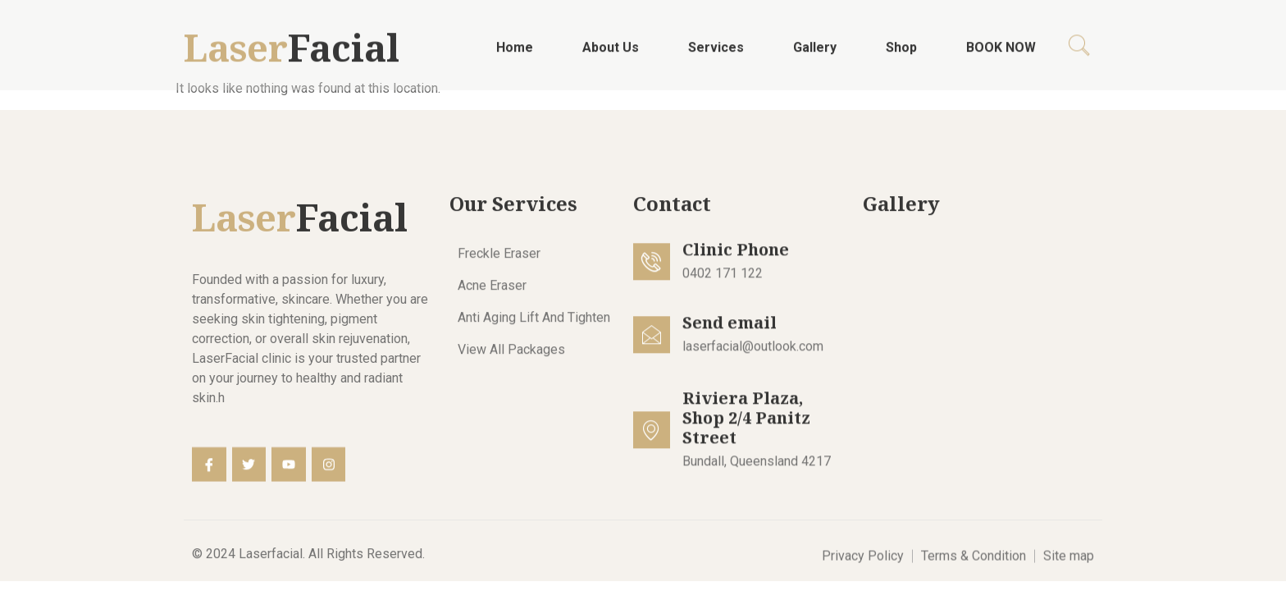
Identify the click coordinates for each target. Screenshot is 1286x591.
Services (716, 52)
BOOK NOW (1001, 52)
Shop (901, 52)
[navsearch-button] (1079, 51)
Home (514, 52)
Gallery (815, 52)
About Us (610, 52)
